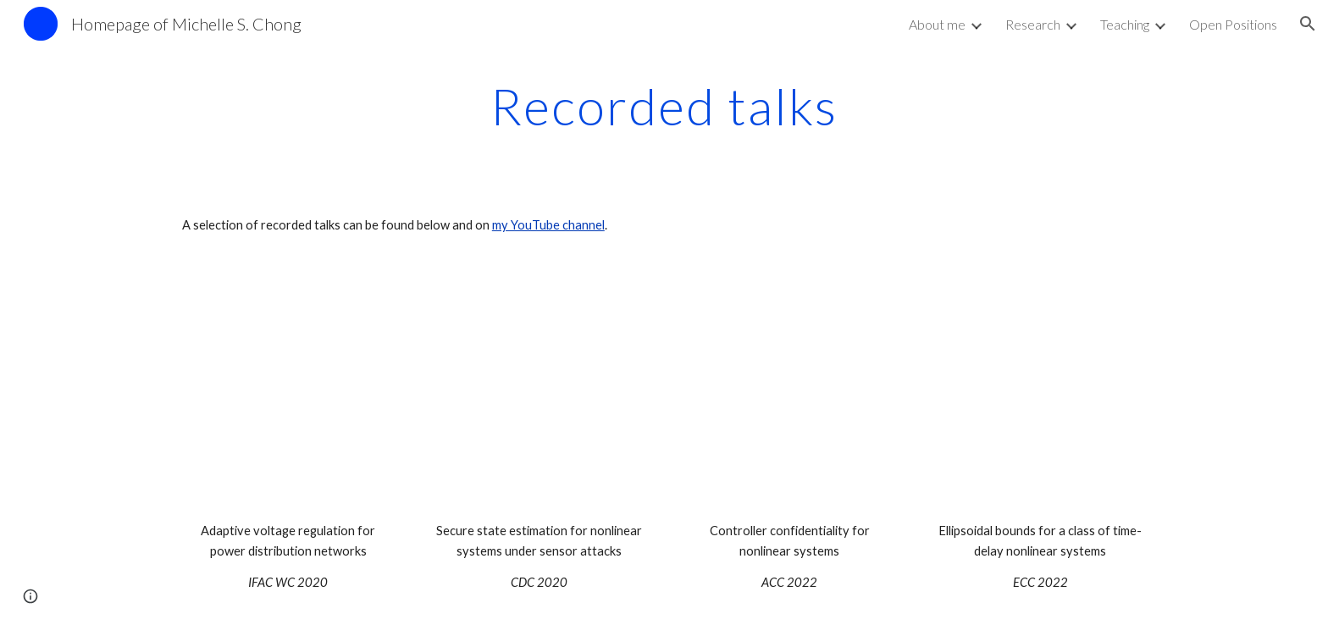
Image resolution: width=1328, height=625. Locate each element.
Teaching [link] (1124, 24)
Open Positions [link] (1233, 24)
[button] (1307, 23)
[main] (664, 106)
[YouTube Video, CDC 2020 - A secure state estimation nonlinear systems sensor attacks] (538, 395)
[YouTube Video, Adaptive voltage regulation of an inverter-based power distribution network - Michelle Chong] (288, 395)
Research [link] (1032, 24)
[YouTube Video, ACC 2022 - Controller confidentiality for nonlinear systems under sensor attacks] (789, 395)
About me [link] (937, 24)
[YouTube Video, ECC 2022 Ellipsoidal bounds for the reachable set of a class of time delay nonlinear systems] (1040, 395)
